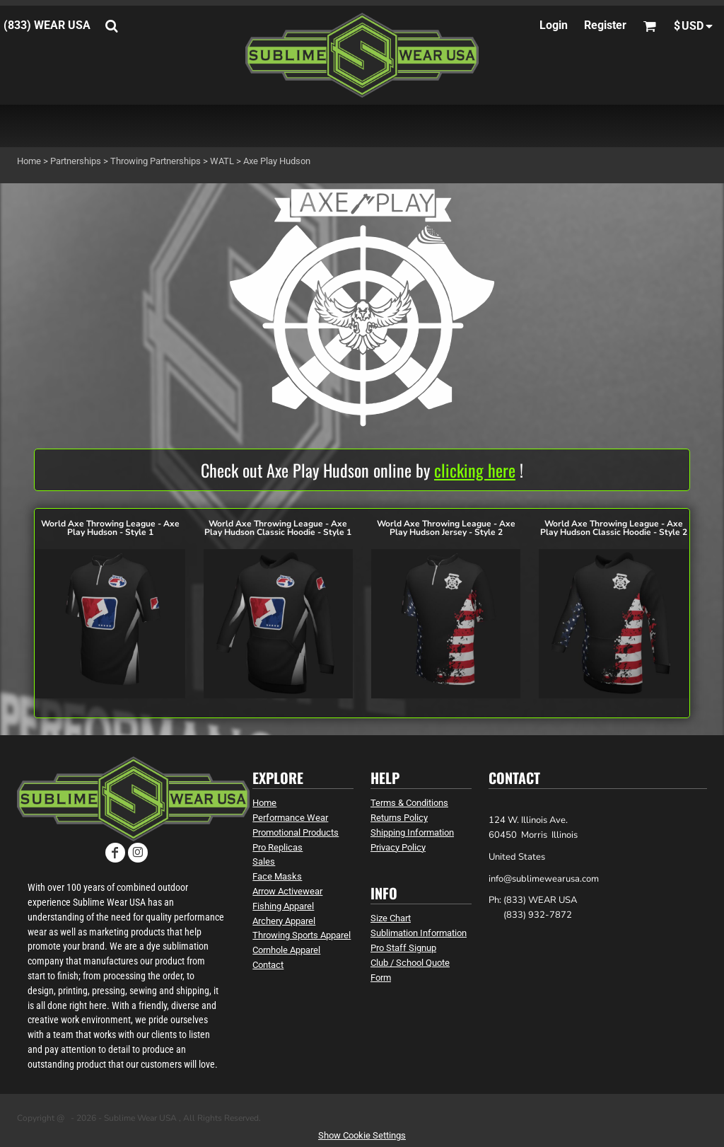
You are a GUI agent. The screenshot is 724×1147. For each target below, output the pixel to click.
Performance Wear (290, 817)
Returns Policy (399, 817)
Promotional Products (295, 832)
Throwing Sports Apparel (301, 935)
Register (605, 25)
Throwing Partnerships (155, 161)
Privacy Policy (398, 847)
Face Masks (277, 876)
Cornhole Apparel (286, 950)
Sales (263, 861)
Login (553, 25)
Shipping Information (412, 832)
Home (29, 161)
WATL (222, 161)
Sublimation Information (418, 933)
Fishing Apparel (283, 906)
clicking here (474, 470)
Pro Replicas (277, 847)
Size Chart (390, 918)
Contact (268, 964)
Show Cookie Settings (362, 1135)
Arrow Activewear (287, 891)
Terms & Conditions (409, 802)
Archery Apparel (283, 921)
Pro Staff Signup (403, 948)
